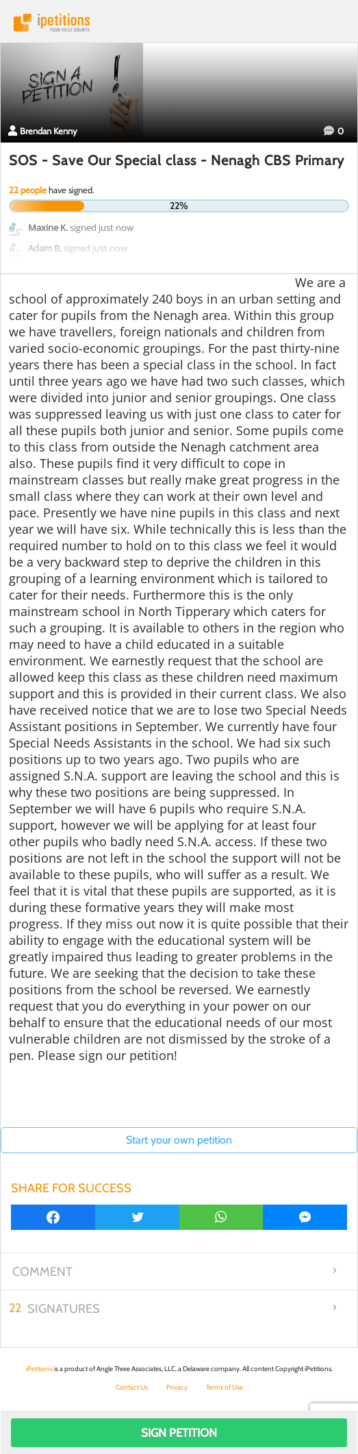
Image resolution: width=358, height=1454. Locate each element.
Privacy (177, 1387)
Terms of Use (224, 1387)
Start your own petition (179, 1139)
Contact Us (132, 1387)
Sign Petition (179, 1433)
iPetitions (179, 23)
